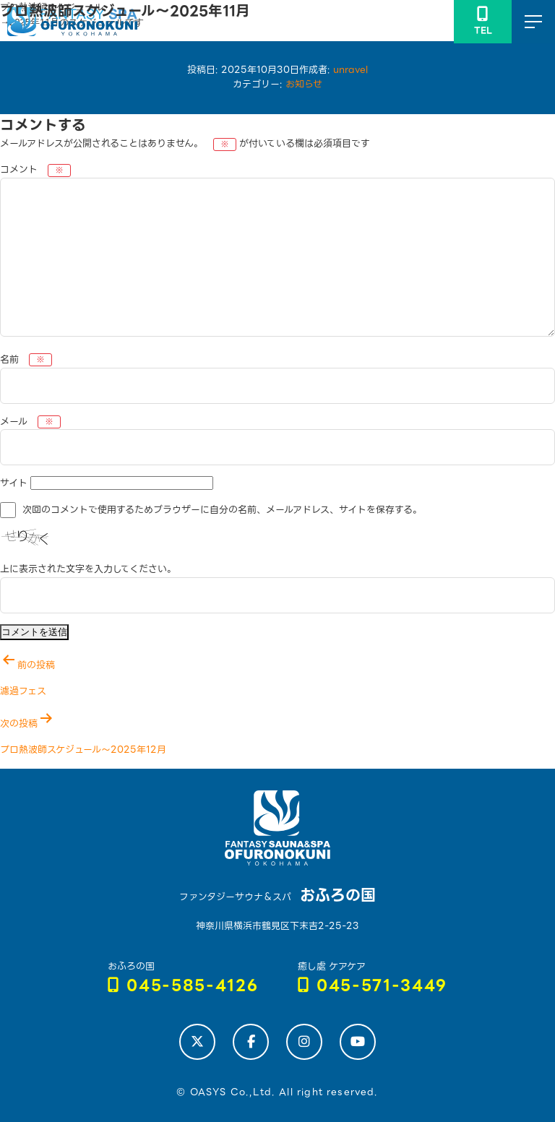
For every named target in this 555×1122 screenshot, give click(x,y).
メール (30, 421)
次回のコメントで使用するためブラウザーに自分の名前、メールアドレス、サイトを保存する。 (222, 509)
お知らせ (303, 84)
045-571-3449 (373, 986)
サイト (13, 483)
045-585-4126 (183, 986)
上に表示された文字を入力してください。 (88, 569)
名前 (26, 359)
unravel (350, 69)
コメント (35, 169)
